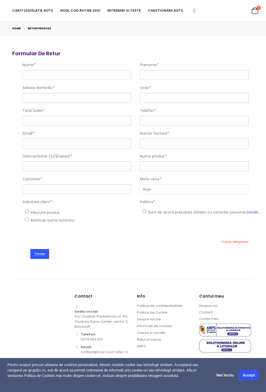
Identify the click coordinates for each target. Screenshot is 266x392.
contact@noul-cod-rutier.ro (104, 351)
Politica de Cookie (152, 312)
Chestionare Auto (165, 10)
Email (27, 133)
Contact (206, 312)
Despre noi (208, 305)
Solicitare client (36, 201)
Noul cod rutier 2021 (80, 10)
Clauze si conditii (151, 332)
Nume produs (152, 156)
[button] (8, 385)
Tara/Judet (33, 110)
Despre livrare (149, 319)
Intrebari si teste (124, 10)
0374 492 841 (92, 339)
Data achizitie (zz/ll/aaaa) (46, 156)
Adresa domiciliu (37, 87)
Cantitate (31, 179)
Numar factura (153, 133)
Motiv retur (150, 179)
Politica (146, 201)
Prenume (148, 64)
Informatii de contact (154, 326)
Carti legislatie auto (32, 10)
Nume (28, 64)
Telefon (147, 110)
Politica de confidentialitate (160, 305)
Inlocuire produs (31, 212)
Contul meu (209, 318)
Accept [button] (249, 375)
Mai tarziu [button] (225, 375)
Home (16, 28)
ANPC (141, 346)
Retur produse (149, 339)
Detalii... (253, 212)
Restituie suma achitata (31, 220)
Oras (144, 87)
